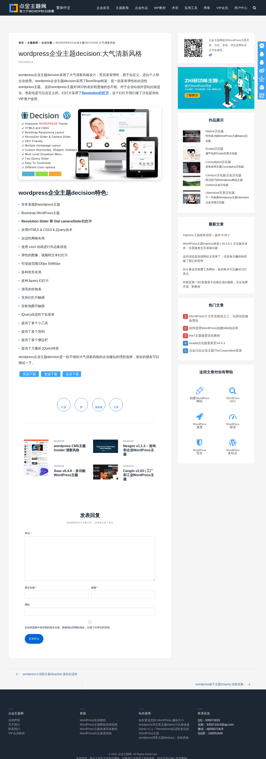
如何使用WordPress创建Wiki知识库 (213, 328)
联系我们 (14, 721)
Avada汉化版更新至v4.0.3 (207, 343)
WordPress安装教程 (93, 712)
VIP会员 (222, 8)
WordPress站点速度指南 (96, 725)
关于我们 (14, 717)
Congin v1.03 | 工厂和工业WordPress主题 (138, 475)
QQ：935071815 (209, 712)
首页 (21, 42)
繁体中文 (63, 8)
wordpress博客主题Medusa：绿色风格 (164, 730)
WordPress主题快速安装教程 (98, 721)
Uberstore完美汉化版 (220, 192)
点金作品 (141, 8)
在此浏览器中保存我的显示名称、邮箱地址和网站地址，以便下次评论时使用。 (68, 627)
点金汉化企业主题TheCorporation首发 (215, 350)
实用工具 (191, 8)
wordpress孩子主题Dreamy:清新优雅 (222, 675)
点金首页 (103, 8)
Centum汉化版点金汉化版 (223, 175)
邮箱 (94, 587)
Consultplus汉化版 (218, 162)
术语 (175, 8)
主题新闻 (122, 8)
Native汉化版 (215, 131)
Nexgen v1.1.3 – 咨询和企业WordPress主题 (139, 450)
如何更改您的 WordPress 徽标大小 (161, 712)
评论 (28, 533)
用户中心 (240, 8)
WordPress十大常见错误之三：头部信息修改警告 (218, 318)
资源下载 (30, 374)
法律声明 (14, 712)
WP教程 (160, 8)
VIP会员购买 (16, 725)
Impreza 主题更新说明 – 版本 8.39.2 (206, 235)
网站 (27, 604)
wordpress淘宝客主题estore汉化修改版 (164, 717)
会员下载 (72, 374)
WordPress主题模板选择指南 (98, 717)
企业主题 (46, 42)
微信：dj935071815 (210, 721)
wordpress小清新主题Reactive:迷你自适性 (47, 675)
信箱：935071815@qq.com (216, 717)
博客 (207, 8)
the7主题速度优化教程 (204, 335)
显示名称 (30, 587)
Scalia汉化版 (214, 148)
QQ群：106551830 (210, 725)
